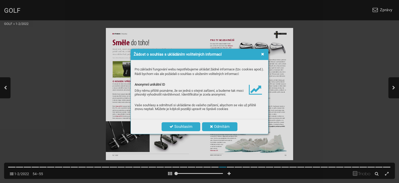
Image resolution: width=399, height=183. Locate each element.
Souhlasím (180, 126)
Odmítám (220, 126)
